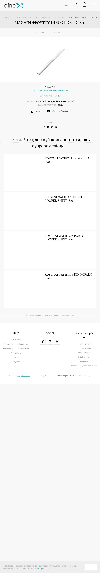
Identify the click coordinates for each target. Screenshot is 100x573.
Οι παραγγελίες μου (84, 348)
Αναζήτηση (16, 362)
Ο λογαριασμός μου (84, 344)
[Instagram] (50, 342)
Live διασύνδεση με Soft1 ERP (64, 376)
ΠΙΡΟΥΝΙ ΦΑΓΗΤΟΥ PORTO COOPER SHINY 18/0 (63, 198)
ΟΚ (91, 567)
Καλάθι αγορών (84, 4)
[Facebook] (43, 342)
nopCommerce (24, 376)
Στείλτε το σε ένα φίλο (59, 111)
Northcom (48, 376)
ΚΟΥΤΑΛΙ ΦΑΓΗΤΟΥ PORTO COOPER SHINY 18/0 (64, 237)
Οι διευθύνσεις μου (84, 353)
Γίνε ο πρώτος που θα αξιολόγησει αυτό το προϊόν (50, 90)
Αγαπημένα (84, 361)
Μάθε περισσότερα (41, 568)
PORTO (57, 96)
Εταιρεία (16, 357)
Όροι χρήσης (16, 353)
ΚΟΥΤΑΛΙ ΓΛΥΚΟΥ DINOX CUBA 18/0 (66, 159)
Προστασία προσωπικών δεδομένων (16, 348)
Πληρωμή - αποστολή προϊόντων (16, 344)
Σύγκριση (38, 111)
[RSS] (57, 342)
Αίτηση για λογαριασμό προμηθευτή (84, 366)
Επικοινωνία (16, 340)
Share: (50, 122)
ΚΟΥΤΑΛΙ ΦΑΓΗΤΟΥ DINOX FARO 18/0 (68, 276)
